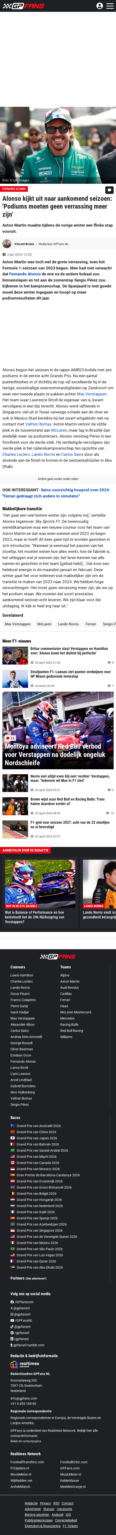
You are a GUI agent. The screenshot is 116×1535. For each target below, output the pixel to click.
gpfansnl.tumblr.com (27, 1345)
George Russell (21, 1043)
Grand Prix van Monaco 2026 (35, 1169)
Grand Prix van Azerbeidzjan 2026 (38, 1224)
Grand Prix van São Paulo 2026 (36, 1249)
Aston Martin (70, 981)
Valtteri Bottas (38, 424)
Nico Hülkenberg (22, 1092)
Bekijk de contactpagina (25, 1441)
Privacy (45, 1503)
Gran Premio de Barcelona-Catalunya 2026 (45, 1175)
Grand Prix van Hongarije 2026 (36, 1200)
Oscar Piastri (20, 994)
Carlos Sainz (72, 454)
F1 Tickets (70, 1526)
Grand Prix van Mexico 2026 (34, 1243)
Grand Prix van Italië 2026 (32, 1212)
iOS (68, 1515)
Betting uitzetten (37, 1515)
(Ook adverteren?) (35, 1278)
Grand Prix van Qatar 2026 (33, 1261)
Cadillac (66, 994)
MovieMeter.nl (20, 1474)
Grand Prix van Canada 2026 (34, 1163)
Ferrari (91, 624)
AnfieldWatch (20, 1487)
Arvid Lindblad (21, 1080)
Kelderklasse (69, 1480)
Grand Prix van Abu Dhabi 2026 (36, 1267)
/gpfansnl (19, 1333)
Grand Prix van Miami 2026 (33, 1157)
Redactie (31, 1503)
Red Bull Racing (71, 1031)
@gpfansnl (20, 1314)
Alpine (64, 975)
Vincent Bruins (24, 244)
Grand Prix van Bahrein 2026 (34, 1144)
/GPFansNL (21, 1320)
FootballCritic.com (73, 1462)
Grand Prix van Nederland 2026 (36, 1206)
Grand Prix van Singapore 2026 (36, 1230)
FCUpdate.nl (19, 1468)
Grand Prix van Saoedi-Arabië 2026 (39, 1150)
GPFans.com (70, 1468)
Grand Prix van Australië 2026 (35, 1126)
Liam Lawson (20, 1074)
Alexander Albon (22, 1024)
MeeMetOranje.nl (73, 1487)
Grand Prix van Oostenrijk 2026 (36, 1181)
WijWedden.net (21, 1480)
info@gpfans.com (23, 1398)
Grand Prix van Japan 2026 (33, 1138)
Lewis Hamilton (21, 975)
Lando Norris (43, 454)
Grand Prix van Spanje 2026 (34, 1218)
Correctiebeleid (66, 1520)
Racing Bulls (69, 1024)
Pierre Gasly (19, 1006)
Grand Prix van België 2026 (33, 1193)
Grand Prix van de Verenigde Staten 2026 (43, 1237)
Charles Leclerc (16, 454)
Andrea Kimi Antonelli (26, 1037)
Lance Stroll (19, 1068)
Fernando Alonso (13, 189)
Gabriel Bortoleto (22, 1086)
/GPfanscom (22, 1302)
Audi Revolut (69, 987)
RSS (56, 1503)
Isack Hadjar (19, 1012)
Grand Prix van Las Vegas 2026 (36, 1255)
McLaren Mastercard (75, 1012)
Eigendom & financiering (43, 1526)
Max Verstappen (91, 394)
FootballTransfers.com (27, 1462)
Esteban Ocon (20, 1055)
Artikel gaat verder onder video (58, 479)
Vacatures (64, 1509)
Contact (68, 1503)
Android (57, 1515)
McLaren (59, 430)
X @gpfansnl (20, 1308)
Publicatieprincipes (39, 1520)
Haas (64, 1006)
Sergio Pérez (19, 1104)
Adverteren (33, 1509)
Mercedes (67, 1018)
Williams (66, 1037)
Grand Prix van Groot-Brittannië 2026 (41, 1187)
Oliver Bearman (21, 1049)
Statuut (49, 1509)
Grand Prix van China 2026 (33, 1132)
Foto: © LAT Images (15, 180)
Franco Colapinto (23, 1000)
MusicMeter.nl (70, 1474)
